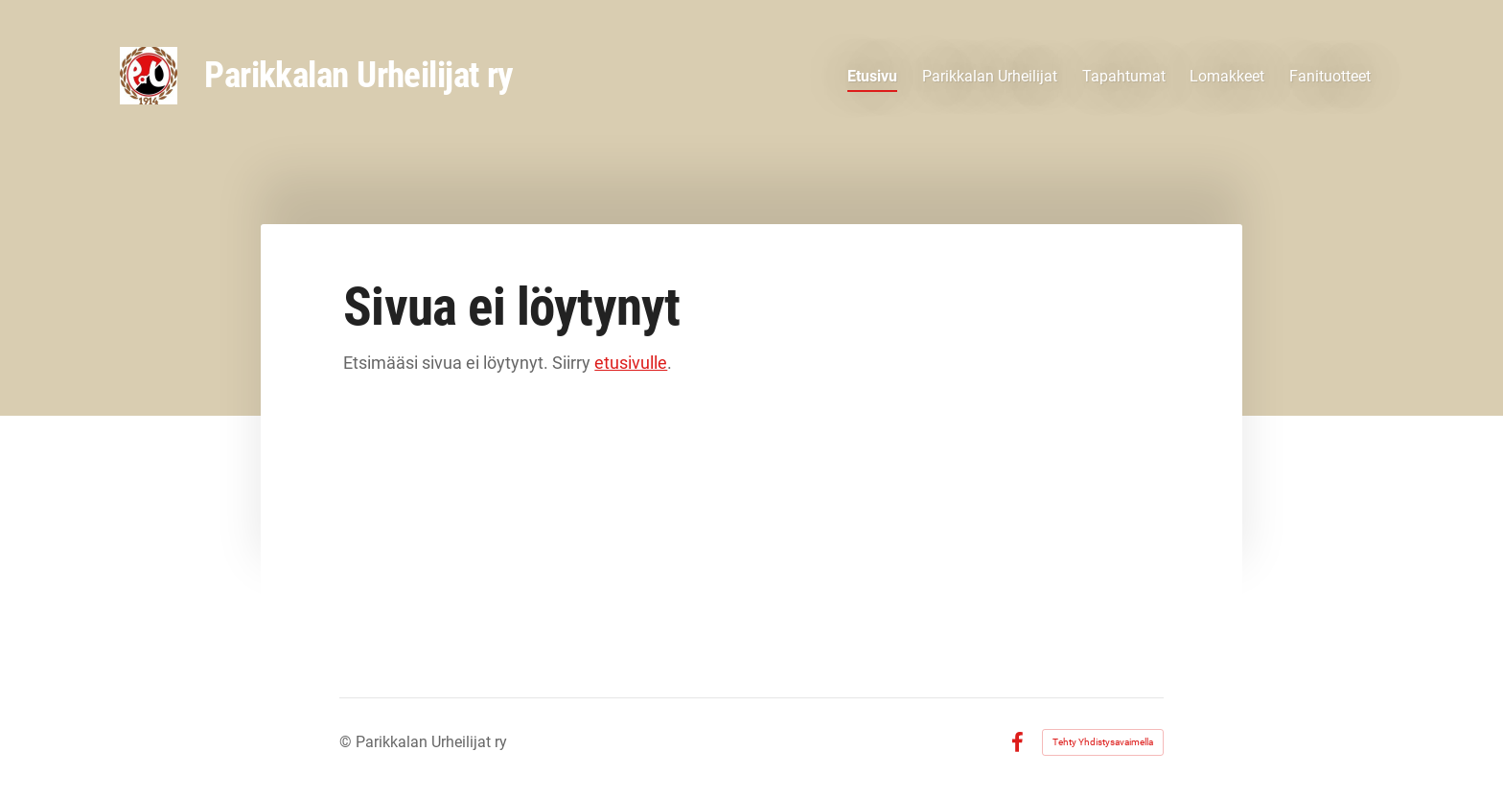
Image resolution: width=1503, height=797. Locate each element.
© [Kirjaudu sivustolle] (347, 742)
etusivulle (630, 363)
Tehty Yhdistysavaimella (1102, 742)
